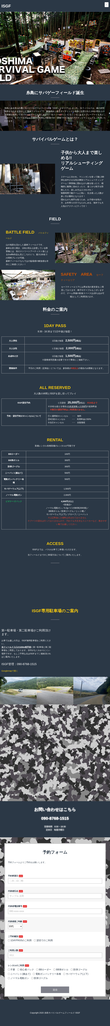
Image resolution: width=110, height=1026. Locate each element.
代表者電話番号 (15, 892)
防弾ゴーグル (79, 955)
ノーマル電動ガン (18, 964)
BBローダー (43, 955)
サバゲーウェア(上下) (75, 960)
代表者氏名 (13, 877)
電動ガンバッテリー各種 (47, 960)
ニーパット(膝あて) (19, 960)
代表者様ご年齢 (15, 907)
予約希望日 (13, 862)
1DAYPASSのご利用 (20, 926)
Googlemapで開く (9, 657)
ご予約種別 (13, 922)
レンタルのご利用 (16, 951)
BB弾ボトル (60, 955)
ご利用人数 (13, 936)
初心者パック (25, 955)
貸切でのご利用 (43, 926)
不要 (11, 955)
